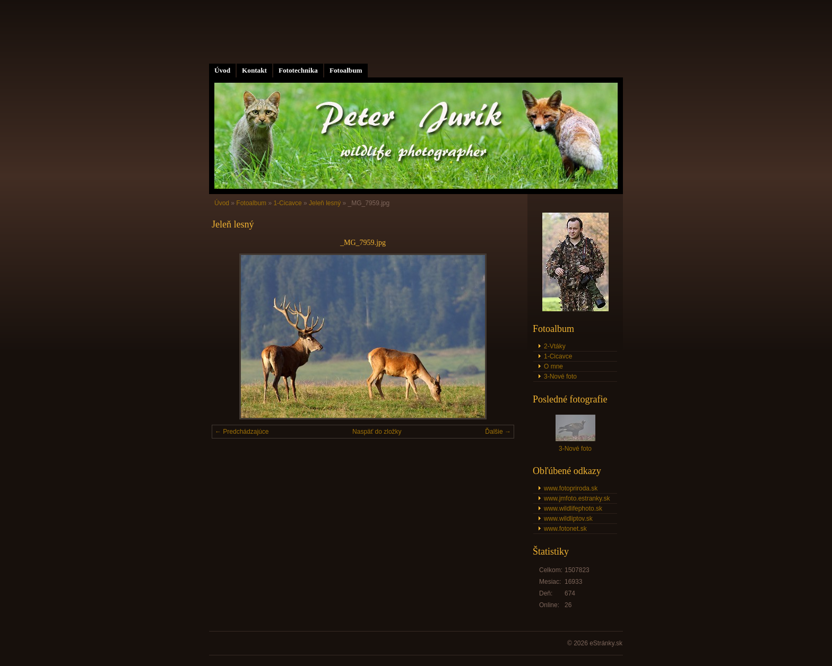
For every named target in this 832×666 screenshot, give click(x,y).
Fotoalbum (346, 70)
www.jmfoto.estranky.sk (577, 498)
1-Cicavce (287, 203)
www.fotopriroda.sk (570, 488)
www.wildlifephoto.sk (573, 508)
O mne (553, 366)
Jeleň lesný (325, 203)
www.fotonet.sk (565, 528)
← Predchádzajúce (241, 431)
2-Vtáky (555, 346)
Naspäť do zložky (377, 431)
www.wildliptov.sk (568, 518)
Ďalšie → (498, 431)
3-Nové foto (560, 376)
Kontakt (254, 70)
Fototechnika (298, 70)
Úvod (222, 70)
